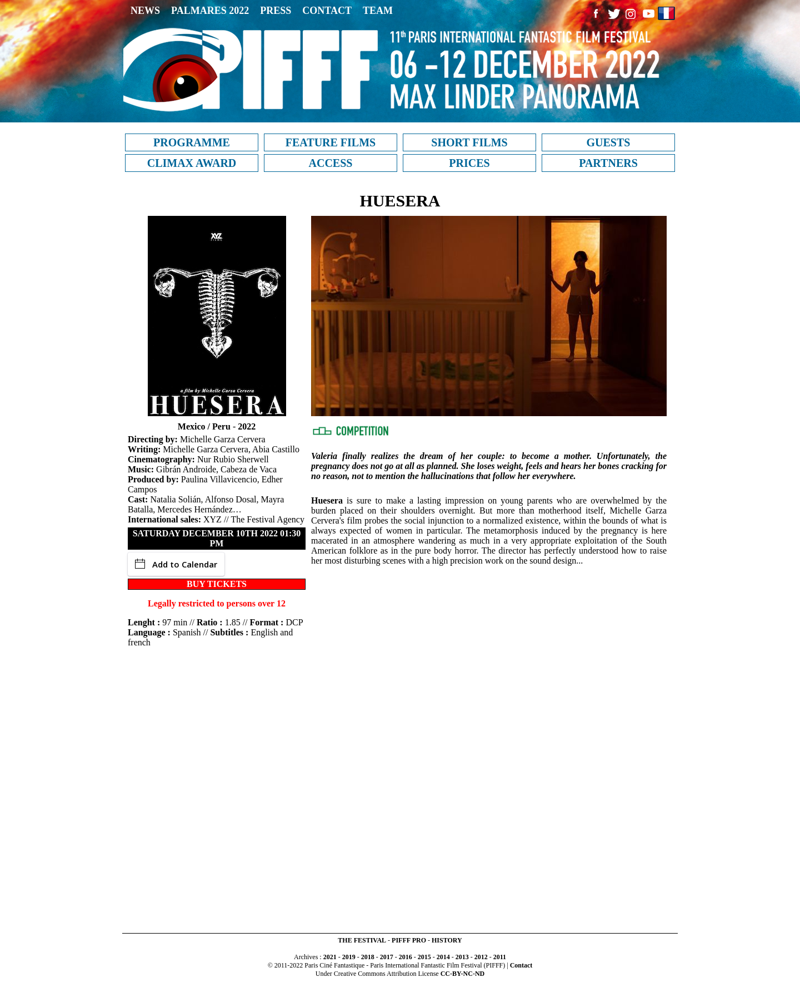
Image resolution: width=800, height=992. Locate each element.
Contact (521, 965)
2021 (330, 957)
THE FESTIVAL (362, 940)
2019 (349, 957)
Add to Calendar (176, 564)
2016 (405, 957)
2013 (462, 957)
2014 (443, 957)
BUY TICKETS (217, 584)
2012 (481, 957)
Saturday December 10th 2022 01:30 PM (217, 538)
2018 (367, 957)
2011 (499, 957)
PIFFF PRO (409, 940)
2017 (386, 957)
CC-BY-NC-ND (463, 974)
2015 (424, 957)
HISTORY (447, 940)
